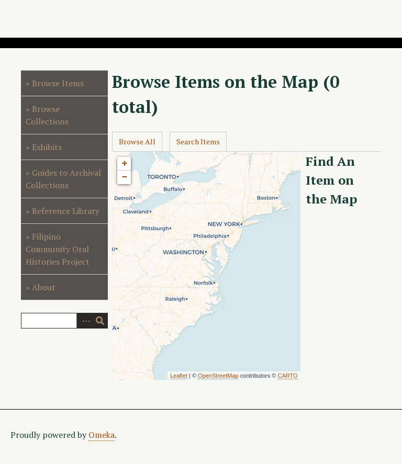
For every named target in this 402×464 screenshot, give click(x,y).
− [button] (124, 177)
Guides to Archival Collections (63, 179)
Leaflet (178, 375)
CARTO (287, 375)
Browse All (137, 141)
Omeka (101, 434)
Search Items (198, 141)
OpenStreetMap (218, 375)
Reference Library (65, 211)
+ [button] (124, 163)
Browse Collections (47, 115)
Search (100, 321)
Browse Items (58, 83)
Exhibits (47, 147)
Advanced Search (84, 321)
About (43, 287)
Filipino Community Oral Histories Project (58, 249)
